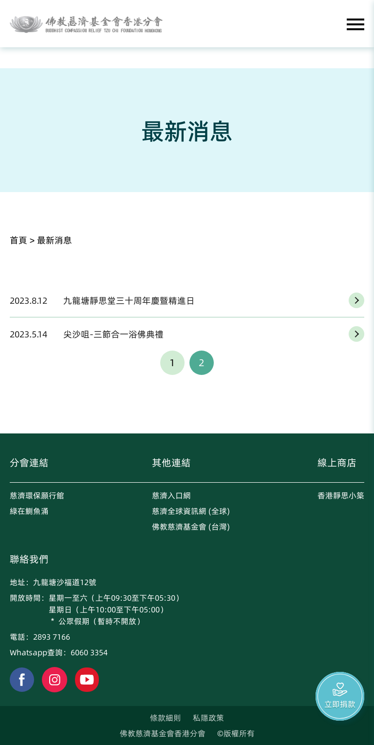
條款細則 (165, 717)
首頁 (18, 240)
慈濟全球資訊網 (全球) (191, 511)
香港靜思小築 (341, 495)
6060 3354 (89, 652)
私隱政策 (208, 717)
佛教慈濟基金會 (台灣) (191, 526)
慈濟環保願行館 (37, 495)
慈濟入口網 (171, 495)
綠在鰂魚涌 (29, 511)
